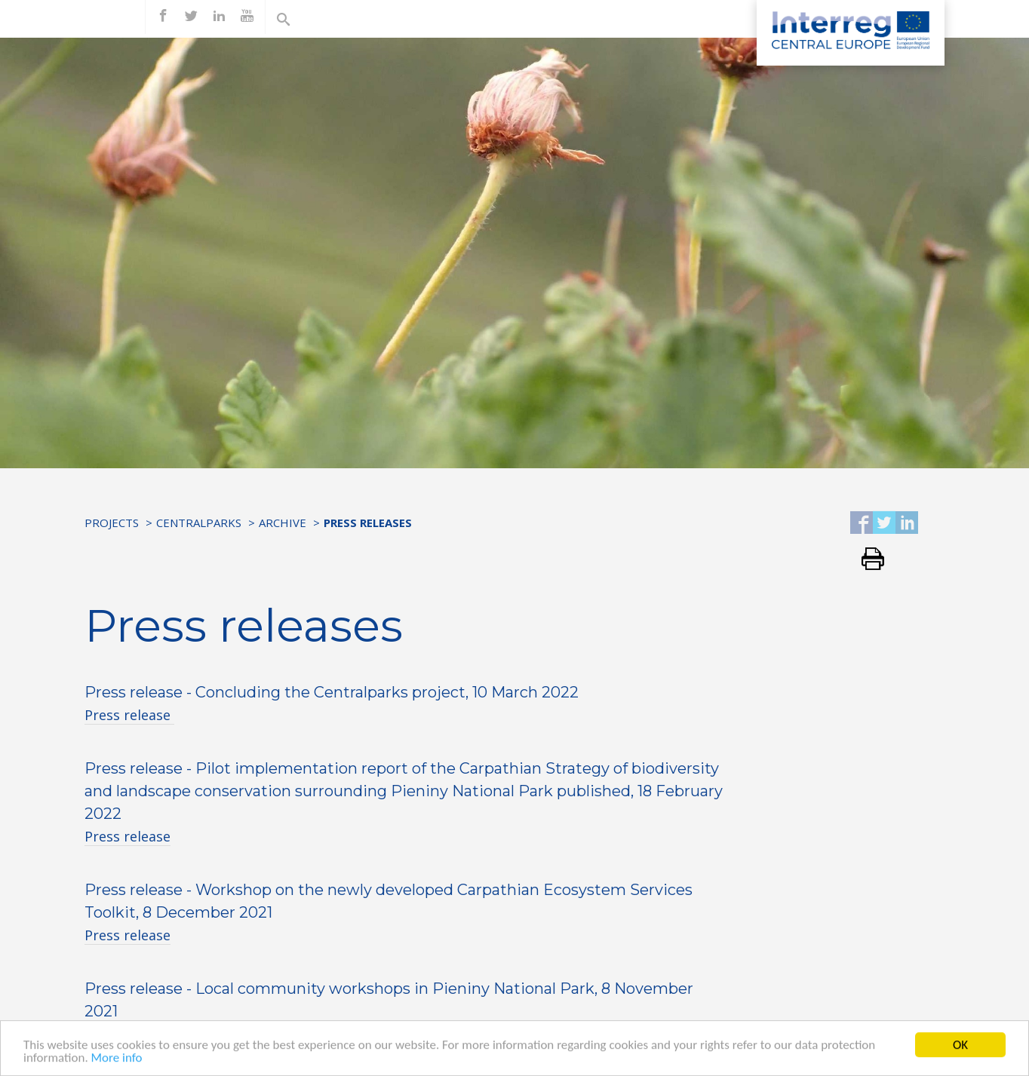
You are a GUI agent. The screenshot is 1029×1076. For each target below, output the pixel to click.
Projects (111, 522)
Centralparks (198, 522)
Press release (129, 715)
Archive (282, 522)
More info (117, 1067)
